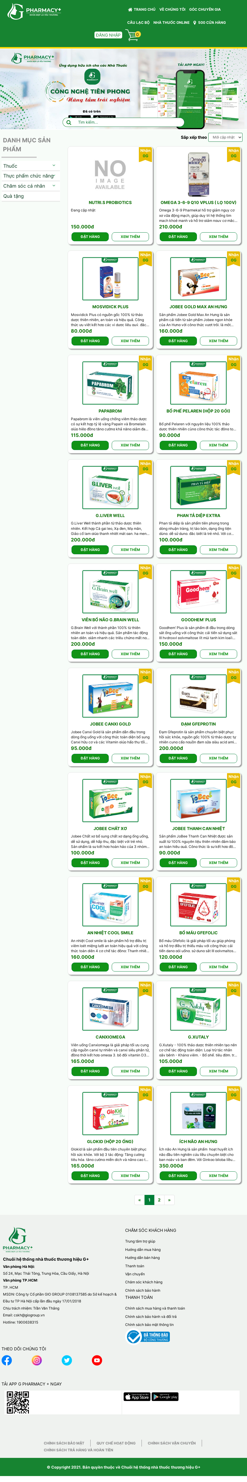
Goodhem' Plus (198, 619)
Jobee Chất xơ (110, 828)
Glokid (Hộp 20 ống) (110, 1141)
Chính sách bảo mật (64, 1443)
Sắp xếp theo (194, 137)
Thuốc (10, 166)
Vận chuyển (135, 1274)
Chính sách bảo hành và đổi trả (151, 1316)
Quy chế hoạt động (116, 1443)
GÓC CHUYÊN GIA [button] (206, 11)
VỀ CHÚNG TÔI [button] (172, 9)
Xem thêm (130, 236)
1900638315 (27, 1322)
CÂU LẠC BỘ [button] (138, 22)
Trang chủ (142, 9)
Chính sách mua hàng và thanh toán (155, 1308)
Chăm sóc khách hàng (143, 1282)
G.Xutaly (198, 1036)
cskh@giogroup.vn (29, 1315)
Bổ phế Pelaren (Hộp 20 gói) (198, 410)
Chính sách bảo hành (142, 1290)
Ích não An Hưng (198, 1141)
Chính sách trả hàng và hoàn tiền (78, 1450)
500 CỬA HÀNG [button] (209, 22)
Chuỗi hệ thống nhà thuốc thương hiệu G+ (161, 1467)
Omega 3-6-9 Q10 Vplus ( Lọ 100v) (199, 202)
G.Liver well (110, 515)
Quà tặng (13, 196)
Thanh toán (134, 1266)
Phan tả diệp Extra (198, 515)
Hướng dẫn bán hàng (142, 1257)
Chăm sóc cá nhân (24, 186)
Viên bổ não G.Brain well (110, 619)
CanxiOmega (110, 1036)
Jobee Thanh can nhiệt (198, 828)
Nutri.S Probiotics (110, 202)
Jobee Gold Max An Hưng (198, 306)
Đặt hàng (90, 236)
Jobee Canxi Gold (110, 723)
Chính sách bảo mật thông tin (149, 1324)
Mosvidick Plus (110, 306)
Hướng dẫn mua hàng (143, 1249)
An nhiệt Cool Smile (110, 932)
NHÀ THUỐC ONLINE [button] (171, 22)
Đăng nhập (108, 35)
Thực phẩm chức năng (28, 176)
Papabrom (110, 410)
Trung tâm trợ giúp (140, 1241)
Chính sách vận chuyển (172, 1443)
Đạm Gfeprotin (198, 723)
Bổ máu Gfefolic (198, 932)
